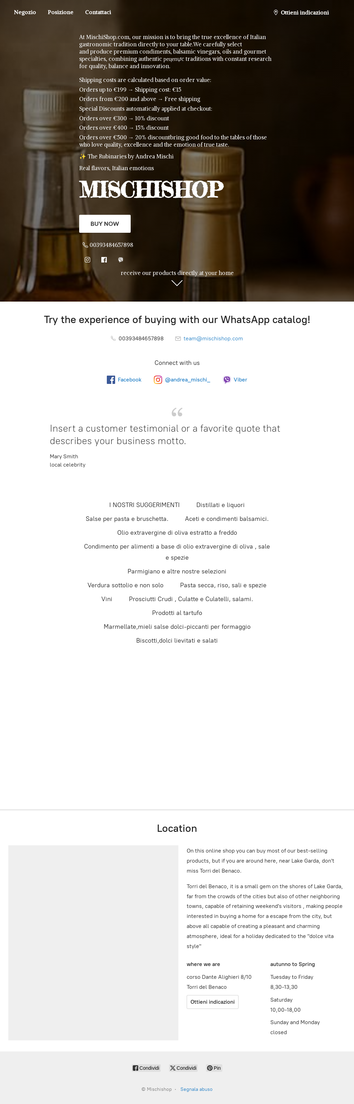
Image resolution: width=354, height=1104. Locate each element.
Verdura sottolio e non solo (125, 585)
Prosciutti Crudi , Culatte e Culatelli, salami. (191, 599)
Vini (106, 599)
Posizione (60, 12)
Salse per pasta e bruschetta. (127, 519)
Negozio (25, 12)
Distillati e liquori (220, 505)
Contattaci (98, 12)
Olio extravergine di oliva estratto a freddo (177, 532)
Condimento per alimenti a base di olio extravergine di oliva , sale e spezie (177, 552)
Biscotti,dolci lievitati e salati (177, 640)
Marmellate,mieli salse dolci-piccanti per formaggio (177, 627)
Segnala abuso (196, 1089)
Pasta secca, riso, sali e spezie (223, 585)
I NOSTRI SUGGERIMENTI (144, 505)
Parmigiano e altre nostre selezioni (177, 571)
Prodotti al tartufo (177, 613)
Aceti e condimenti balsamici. (227, 519)
